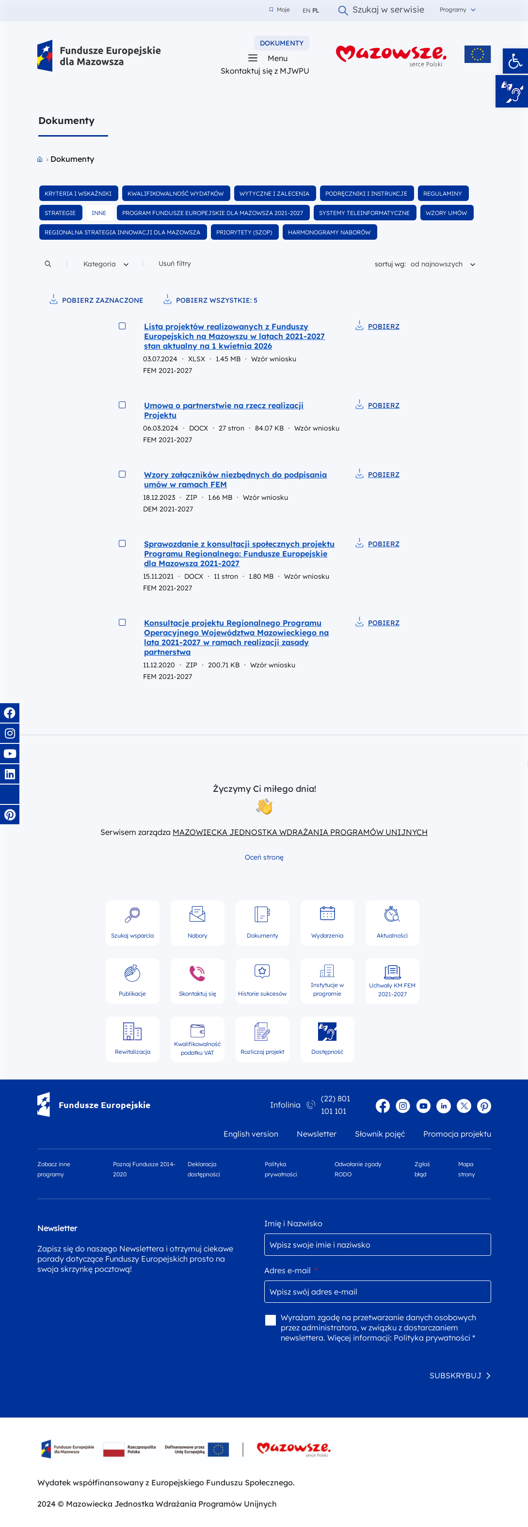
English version (251, 1134)
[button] (515, 61)
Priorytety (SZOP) (244, 232)
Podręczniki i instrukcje (367, 193)
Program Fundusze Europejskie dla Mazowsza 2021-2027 (213, 212)
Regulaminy (443, 193)
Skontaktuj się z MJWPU (265, 70)
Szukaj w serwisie (381, 10)
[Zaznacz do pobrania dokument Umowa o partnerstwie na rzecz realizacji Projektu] (122, 404)
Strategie (61, 212)
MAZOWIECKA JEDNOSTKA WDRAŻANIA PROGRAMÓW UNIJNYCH (300, 832)
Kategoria (105, 262)
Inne (100, 212)
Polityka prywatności (281, 1169)
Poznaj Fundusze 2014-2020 (144, 1169)
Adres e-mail (290, 1270)
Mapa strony (466, 1169)
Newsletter (316, 1134)
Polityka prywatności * (434, 1337)
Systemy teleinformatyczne (365, 212)
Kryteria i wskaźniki (79, 193)
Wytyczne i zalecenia (275, 193)
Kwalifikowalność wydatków (176, 193)
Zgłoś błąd (422, 1169)
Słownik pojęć (380, 1134)
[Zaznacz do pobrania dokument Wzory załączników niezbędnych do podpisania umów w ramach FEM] (122, 474)
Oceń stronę (264, 857)
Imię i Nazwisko (293, 1223)
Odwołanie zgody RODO (358, 1169)
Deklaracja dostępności (204, 1169)
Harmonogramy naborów (330, 232)
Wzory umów (447, 212)
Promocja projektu (457, 1134)
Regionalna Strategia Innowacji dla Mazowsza (123, 232)
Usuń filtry (175, 263)
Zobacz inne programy (53, 1169)
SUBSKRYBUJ (455, 1375)
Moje (280, 10)
